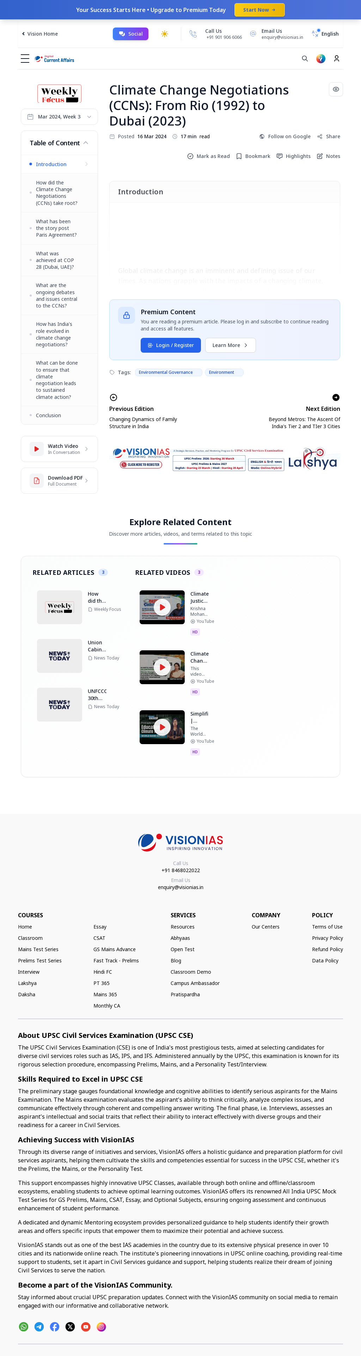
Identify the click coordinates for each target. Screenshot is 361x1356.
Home (25, 926)
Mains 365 (105, 994)
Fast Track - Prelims (116, 960)
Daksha (26, 994)
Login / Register (171, 345)
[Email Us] (275, 34)
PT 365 (101, 983)
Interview (28, 971)
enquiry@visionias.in (180, 887)
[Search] (305, 58)
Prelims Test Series (40, 960)
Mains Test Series (38, 949)
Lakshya (27, 983)
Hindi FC (102, 971)
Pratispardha (185, 994)
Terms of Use (327, 926)
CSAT (99, 938)
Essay (99, 926)
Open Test (183, 949)
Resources (183, 926)
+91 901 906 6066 (224, 37)
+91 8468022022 (180, 870)
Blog (176, 960)
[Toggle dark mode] (164, 34)
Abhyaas (180, 938)
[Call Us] (193, 34)
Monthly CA (106, 1005)
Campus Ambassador (195, 983)
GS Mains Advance (114, 949)
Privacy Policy (327, 938)
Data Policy (325, 960)
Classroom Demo (191, 971)
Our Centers (266, 926)
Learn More (231, 345)
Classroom (30, 938)
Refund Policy (327, 949)
